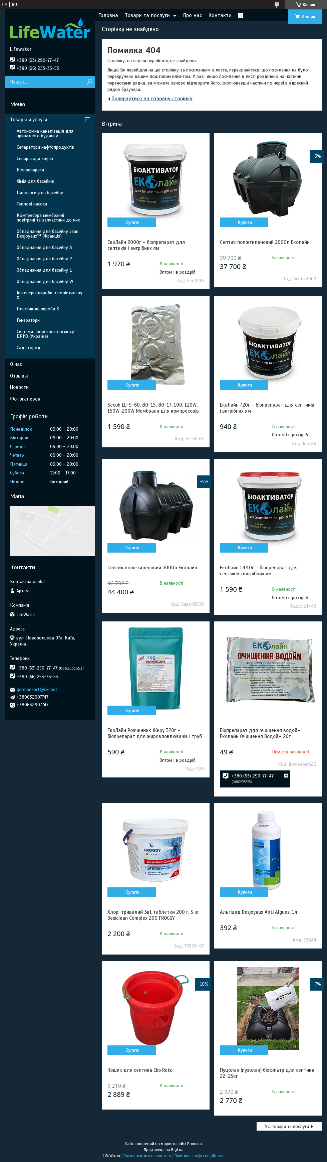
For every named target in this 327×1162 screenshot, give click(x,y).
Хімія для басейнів (35, 181)
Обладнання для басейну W (45, 281)
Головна (108, 15)
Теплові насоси (32, 204)
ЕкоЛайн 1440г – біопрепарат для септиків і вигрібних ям (259, 571)
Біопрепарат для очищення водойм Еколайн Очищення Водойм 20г (260, 733)
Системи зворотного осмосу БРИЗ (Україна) (45, 334)
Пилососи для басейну (40, 192)
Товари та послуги (147, 15)
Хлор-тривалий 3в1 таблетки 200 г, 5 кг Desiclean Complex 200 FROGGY (153, 915)
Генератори (28, 320)
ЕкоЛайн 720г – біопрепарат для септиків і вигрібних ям (267, 408)
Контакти (220, 15)
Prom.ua (194, 1143)
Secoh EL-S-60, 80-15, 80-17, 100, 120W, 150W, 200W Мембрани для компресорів (153, 408)
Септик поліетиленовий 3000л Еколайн (152, 568)
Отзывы (19, 376)
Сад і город (28, 347)
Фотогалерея (25, 399)
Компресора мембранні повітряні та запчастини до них (48, 217)
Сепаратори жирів (35, 158)
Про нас (192, 15)
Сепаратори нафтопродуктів (45, 147)
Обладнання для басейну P (44, 259)
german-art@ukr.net (37, 689)
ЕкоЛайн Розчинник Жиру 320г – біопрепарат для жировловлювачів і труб (154, 733)
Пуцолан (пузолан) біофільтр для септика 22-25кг (267, 1073)
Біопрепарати (30, 170)
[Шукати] (89, 82)
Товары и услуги (28, 120)
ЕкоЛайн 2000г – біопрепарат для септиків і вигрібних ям (146, 245)
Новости (19, 387)
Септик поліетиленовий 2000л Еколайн (265, 242)
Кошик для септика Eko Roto (140, 1070)
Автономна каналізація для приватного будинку (45, 133)
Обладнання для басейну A (44, 247)
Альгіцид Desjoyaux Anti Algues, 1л (258, 912)
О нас (16, 364)
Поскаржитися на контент (147, 1155)
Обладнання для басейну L (44, 270)
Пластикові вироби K (38, 309)
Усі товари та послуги (287, 1126)
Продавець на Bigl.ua (164, 1149)
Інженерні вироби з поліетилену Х (49, 295)
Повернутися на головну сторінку (152, 98)
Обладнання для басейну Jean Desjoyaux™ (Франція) (47, 234)
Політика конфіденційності (200, 1155)
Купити (132, 222)
